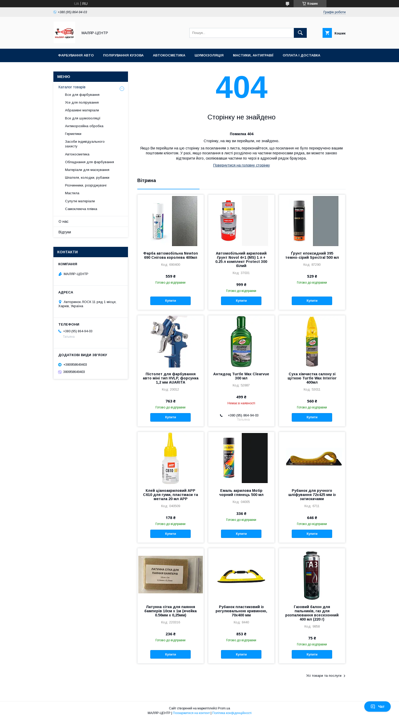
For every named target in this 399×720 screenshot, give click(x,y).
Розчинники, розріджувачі (85, 185)
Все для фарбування (82, 95)
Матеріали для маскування (87, 170)
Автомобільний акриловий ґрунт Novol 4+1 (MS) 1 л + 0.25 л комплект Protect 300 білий (241, 259)
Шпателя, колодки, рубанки (87, 177)
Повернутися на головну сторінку (241, 165)
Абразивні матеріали (82, 110)
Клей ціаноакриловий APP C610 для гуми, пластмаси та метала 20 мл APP (170, 494)
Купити (170, 301)
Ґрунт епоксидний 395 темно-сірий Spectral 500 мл (312, 255)
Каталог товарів (72, 87)
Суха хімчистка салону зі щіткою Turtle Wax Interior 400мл (312, 378)
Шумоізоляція (209, 55)
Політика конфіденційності (232, 713)
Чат (377, 706)
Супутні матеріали (80, 201)
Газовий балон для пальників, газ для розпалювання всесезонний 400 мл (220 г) (312, 613)
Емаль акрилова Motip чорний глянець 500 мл (241, 492)
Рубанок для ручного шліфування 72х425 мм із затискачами (312, 494)
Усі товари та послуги (323, 676)
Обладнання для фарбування (89, 162)
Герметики (73, 134)
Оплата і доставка (301, 55)
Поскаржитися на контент (191, 713)
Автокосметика (169, 55)
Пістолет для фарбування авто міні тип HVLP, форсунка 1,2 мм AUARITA (170, 378)
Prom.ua (224, 708)
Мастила (72, 193)
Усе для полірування (82, 102)
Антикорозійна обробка (84, 126)
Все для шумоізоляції (83, 118)
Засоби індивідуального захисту (85, 144)
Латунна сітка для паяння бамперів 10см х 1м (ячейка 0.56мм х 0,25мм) (170, 611)
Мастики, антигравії (253, 55)
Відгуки (65, 232)
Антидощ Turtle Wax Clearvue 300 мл (241, 376)
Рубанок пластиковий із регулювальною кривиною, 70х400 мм (241, 611)
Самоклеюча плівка (81, 209)
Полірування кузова (123, 55)
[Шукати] (300, 33)
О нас (63, 221)
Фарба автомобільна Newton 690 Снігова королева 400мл (170, 255)
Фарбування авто (76, 55)
